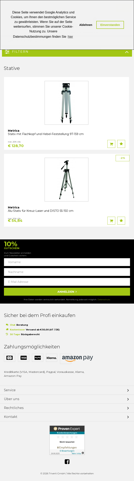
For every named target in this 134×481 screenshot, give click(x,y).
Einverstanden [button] (110, 24)
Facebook (67, 461)
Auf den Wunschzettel (121, 144)
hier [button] (70, 36)
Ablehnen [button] (85, 24)
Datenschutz (103, 299)
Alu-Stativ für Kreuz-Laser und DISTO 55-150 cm (40, 211)
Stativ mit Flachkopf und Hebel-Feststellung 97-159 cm (46, 134)
